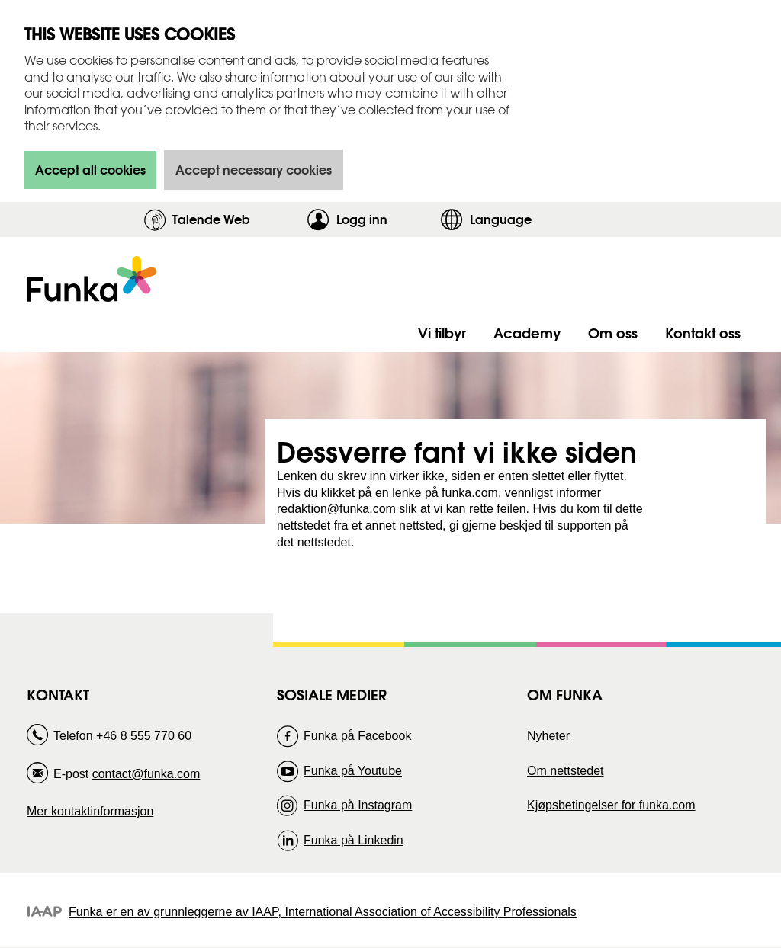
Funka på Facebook (357, 735)
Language (501, 219)
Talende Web (211, 219)
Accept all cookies (90, 170)
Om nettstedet (565, 770)
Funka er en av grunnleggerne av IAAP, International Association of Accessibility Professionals (323, 911)
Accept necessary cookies (253, 170)
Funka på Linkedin (353, 840)
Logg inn (384, 219)
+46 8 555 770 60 (143, 735)
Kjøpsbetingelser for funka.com (611, 805)
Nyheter (548, 735)
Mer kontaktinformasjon (90, 811)
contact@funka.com (146, 773)
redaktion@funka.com (336, 508)
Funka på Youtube (353, 770)
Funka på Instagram (358, 805)
